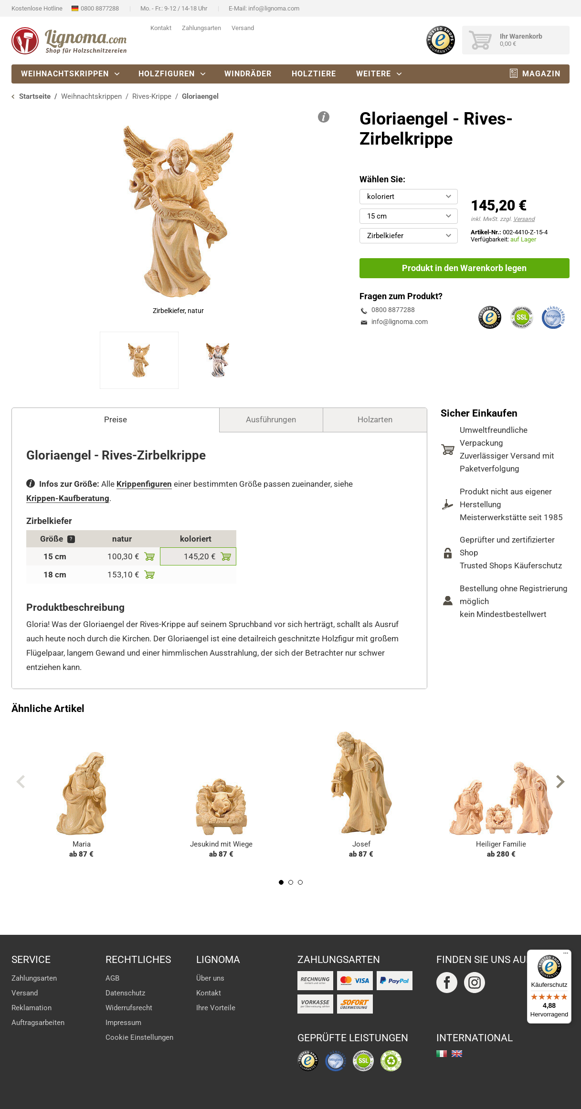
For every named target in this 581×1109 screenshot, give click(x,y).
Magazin (541, 73)
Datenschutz (125, 993)
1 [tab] (281, 882)
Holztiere (314, 73)
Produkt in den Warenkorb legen (464, 268)
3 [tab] (300, 882)
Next (560, 782)
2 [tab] (290, 882)
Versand (243, 27)
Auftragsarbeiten (37, 1022)
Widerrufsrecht (129, 1008)
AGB (112, 978)
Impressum (123, 1022)
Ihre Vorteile (215, 1008)
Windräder (248, 73)
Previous (20, 782)
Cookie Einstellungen (139, 1037)
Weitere (373, 73)
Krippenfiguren (144, 484)
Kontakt (160, 27)
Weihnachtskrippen (65, 73)
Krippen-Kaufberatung (67, 498)
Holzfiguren (166, 73)
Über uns (210, 978)
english (457, 1053)
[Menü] (565, 955)
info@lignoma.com (273, 8)
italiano (441, 1053)
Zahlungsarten (201, 27)
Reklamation (31, 1008)
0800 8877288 (100, 8)
